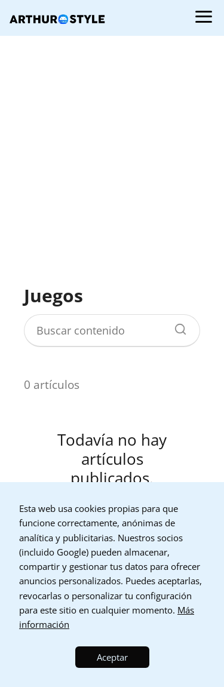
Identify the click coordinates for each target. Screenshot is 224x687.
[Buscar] (176, 326)
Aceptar (112, 657)
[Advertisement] (112, 160)
